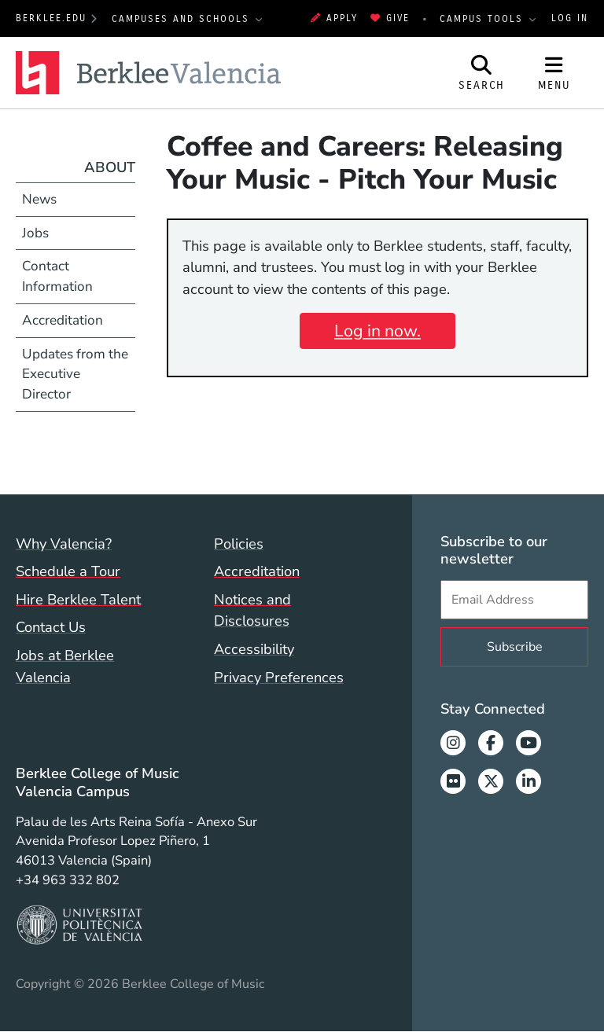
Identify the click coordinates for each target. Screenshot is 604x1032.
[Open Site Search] (482, 73)
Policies (238, 543)
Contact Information (57, 276)
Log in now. (377, 331)
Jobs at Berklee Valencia (65, 666)
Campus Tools (484, 18)
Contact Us (51, 627)
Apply (334, 18)
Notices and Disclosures (252, 610)
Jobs (35, 233)
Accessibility (254, 649)
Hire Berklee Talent (78, 599)
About (109, 167)
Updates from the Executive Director (75, 374)
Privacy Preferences (279, 677)
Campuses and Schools (183, 18)
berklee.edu (51, 18)
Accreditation (62, 320)
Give (390, 18)
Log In (569, 18)
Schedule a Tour (68, 571)
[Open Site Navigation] (554, 73)
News (39, 199)
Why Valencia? (64, 543)
